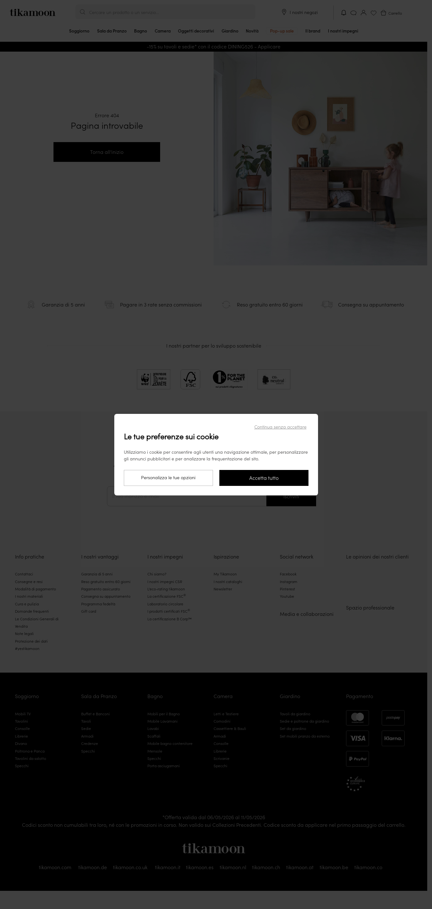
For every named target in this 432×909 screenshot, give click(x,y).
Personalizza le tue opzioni (168, 477)
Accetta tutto (264, 478)
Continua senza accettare (280, 427)
